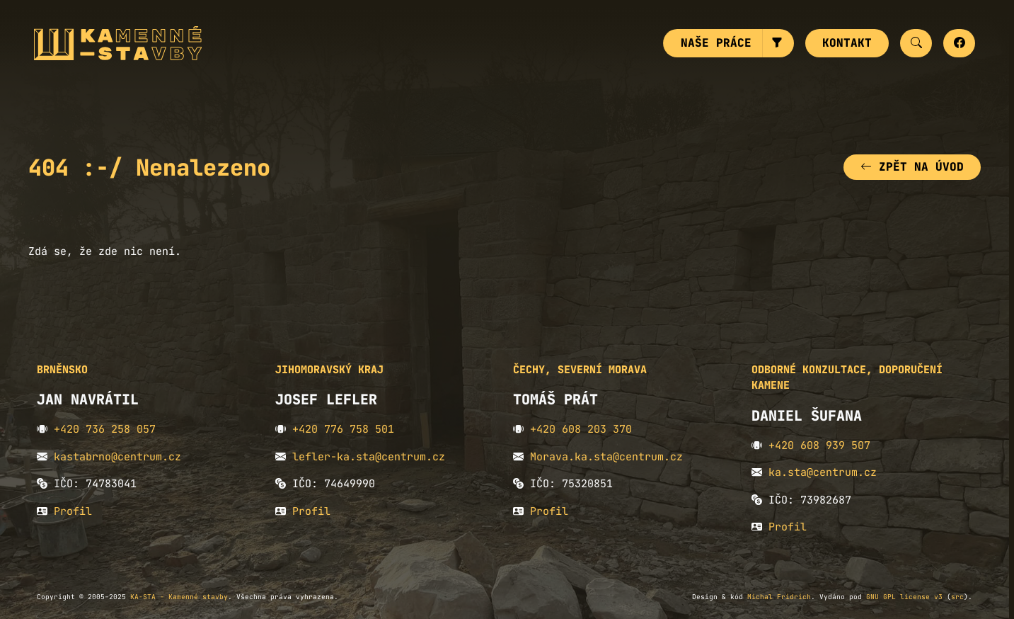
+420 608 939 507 (819, 445)
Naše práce (716, 42)
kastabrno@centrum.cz (117, 457)
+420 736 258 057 (105, 429)
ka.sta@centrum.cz (822, 472)
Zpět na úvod (912, 166)
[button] (778, 43)
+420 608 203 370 (581, 429)
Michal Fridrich (779, 596)
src (957, 596)
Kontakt (847, 42)
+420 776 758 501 (343, 429)
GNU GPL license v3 (904, 596)
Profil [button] (73, 511)
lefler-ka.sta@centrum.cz (368, 457)
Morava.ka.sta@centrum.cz (606, 457)
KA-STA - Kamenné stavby (179, 596)
